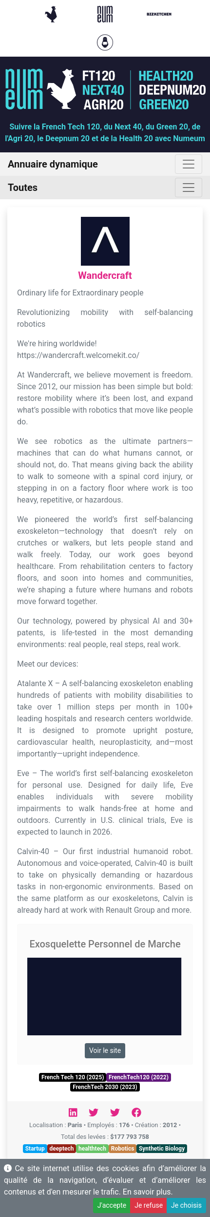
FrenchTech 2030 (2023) (105, 1087)
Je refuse (148, 1205)
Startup (35, 1148)
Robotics (122, 1148)
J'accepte (111, 1205)
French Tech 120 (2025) (72, 1077)
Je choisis (186, 1205)
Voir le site (105, 1050)
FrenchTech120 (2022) (139, 1077)
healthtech (92, 1148)
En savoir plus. (148, 1191)
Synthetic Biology (162, 1148)
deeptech (61, 1148)
